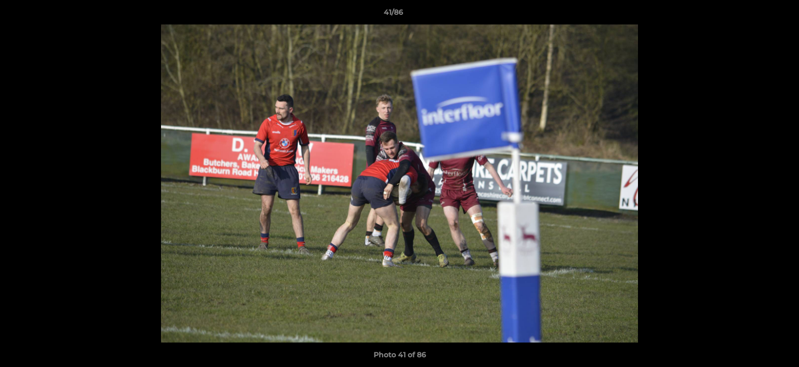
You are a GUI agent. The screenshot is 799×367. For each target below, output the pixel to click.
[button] (756, 14)
